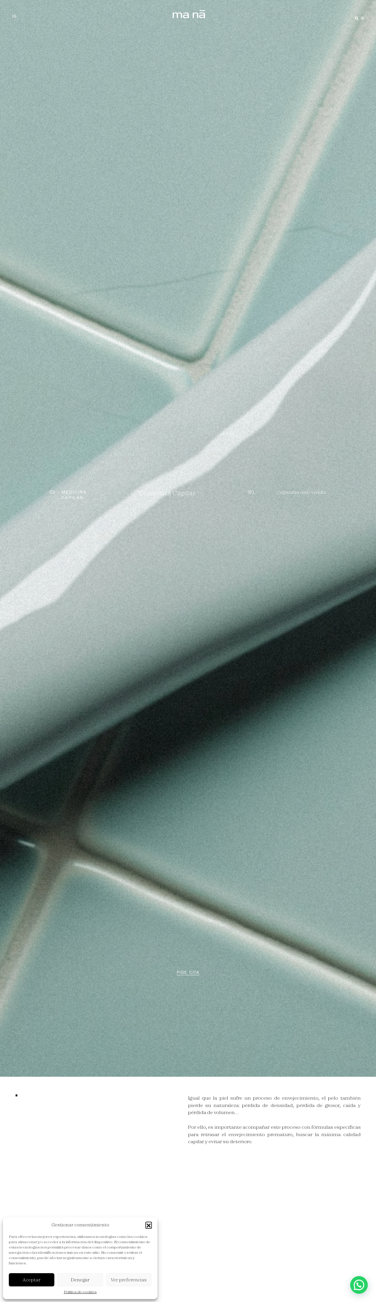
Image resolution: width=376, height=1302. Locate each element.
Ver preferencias (129, 1280)
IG (14, 16)
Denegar (80, 1280)
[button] (149, 1225)
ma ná (189, 14)
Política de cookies (80, 1292)
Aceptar (32, 1280)
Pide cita (188, 972)
